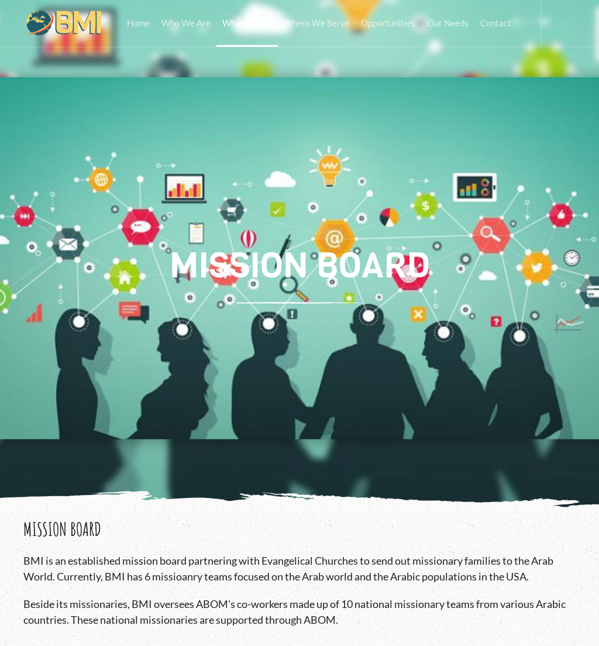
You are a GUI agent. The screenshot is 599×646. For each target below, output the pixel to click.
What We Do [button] (247, 23)
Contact (495, 23)
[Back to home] (63, 23)
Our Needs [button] (448, 23)
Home (138, 23)
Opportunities (388, 23)
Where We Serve (316, 23)
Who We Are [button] (186, 23)
